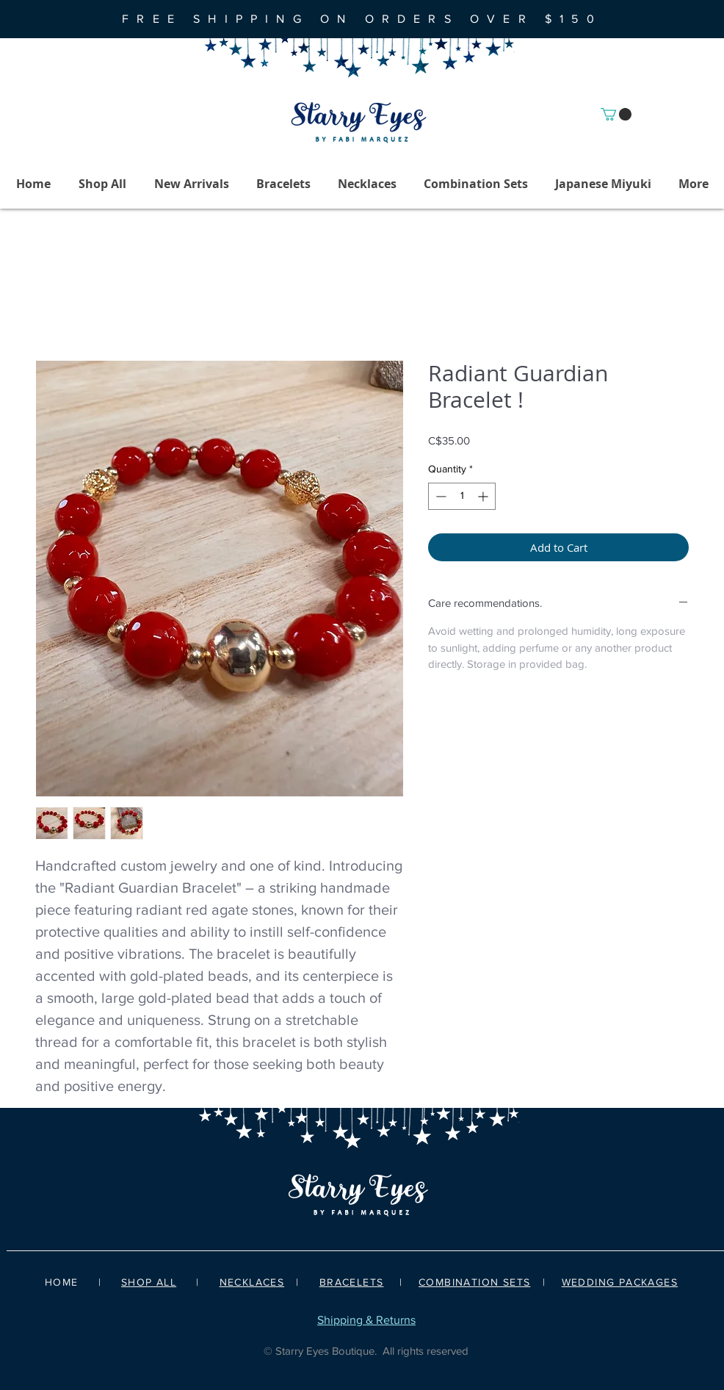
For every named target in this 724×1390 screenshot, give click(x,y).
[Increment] (484, 496)
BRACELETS (351, 1282)
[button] (616, 114)
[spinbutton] (462, 496)
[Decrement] (439, 496)
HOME (62, 1282)
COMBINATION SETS (474, 1282)
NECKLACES (252, 1282)
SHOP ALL (148, 1282)
